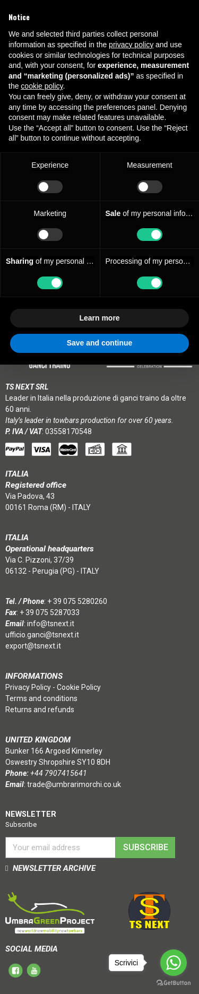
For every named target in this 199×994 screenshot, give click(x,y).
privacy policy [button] (131, 44)
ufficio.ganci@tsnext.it (42, 634)
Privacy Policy (28, 687)
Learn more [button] (99, 318)
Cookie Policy (79, 687)
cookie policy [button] (42, 86)
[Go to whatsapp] (173, 962)
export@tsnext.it (33, 646)
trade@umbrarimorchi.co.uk (74, 784)
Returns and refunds (39, 709)
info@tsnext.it (50, 623)
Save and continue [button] (100, 343)
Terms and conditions (41, 698)
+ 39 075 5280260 (77, 601)
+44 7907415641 (58, 773)
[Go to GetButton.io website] (174, 983)
